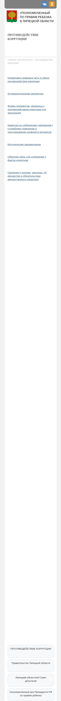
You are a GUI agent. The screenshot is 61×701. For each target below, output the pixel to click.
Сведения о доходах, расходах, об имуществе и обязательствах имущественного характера (27, 176)
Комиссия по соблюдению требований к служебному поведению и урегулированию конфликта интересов (30, 128)
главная (12, 59)
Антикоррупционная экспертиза (25, 93)
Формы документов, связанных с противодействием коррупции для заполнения (27, 109)
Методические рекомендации (24, 144)
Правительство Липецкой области (31, 663)
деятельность (25, 59)
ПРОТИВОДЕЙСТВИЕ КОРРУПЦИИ (30, 648)
